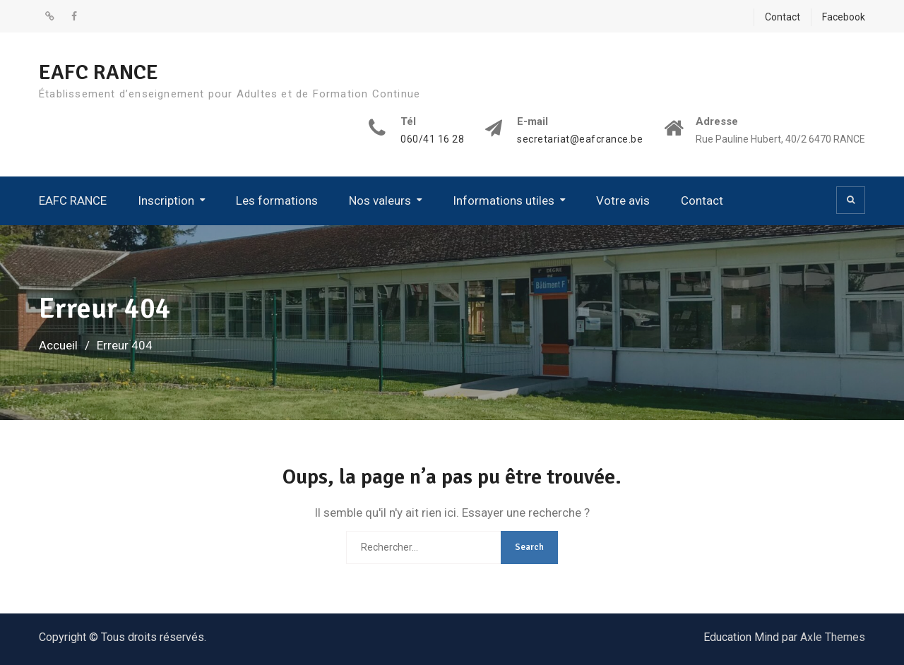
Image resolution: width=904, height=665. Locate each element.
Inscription (166, 200)
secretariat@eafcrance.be (580, 139)
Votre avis (623, 200)
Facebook (843, 17)
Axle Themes (832, 637)
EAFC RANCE (98, 72)
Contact (782, 17)
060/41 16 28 (432, 139)
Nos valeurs (380, 200)
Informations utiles (503, 200)
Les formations (277, 200)
